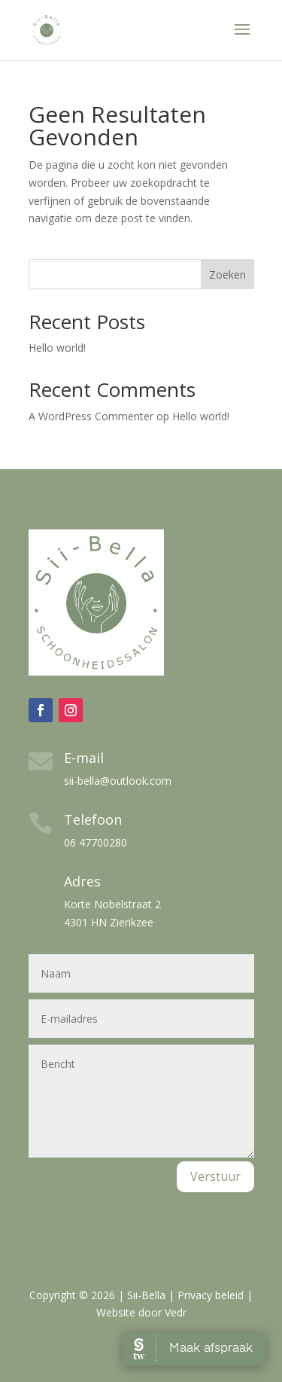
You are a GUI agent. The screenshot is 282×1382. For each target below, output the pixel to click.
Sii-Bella (146, 1295)
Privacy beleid (210, 1295)
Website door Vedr (141, 1312)
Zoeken (227, 274)
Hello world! (57, 347)
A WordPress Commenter (91, 416)
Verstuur (215, 1176)
